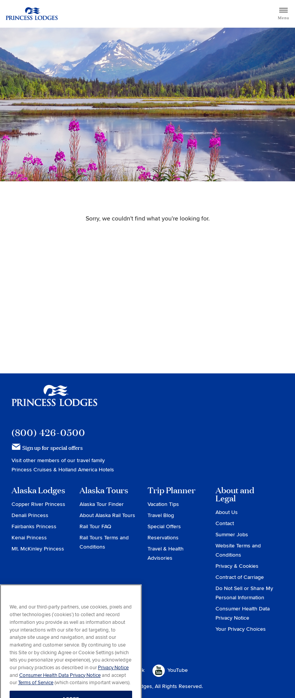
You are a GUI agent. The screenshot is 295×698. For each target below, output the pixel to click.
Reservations (163, 537)
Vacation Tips (163, 504)
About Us (226, 512)
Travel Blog (161, 515)
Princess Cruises (32, 469)
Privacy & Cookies (237, 566)
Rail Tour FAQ (95, 526)
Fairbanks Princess (34, 526)
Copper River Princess (38, 504)
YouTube (170, 671)
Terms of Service (35, 691)
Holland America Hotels (86, 469)
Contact (224, 523)
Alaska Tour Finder (102, 504)
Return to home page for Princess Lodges (32, 14)
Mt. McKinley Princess (38, 548)
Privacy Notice (113, 676)
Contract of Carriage (239, 577)
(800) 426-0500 (48, 432)
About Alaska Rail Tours (107, 515)
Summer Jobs (231, 534)
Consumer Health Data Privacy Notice (60, 684)
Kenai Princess (29, 537)
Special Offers (164, 526)
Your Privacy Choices (240, 629)
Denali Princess (30, 515)
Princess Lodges (54, 400)
